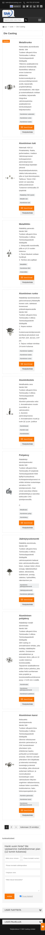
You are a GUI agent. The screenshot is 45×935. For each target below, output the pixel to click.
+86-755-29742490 (32, 2)
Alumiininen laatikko (26, 351)
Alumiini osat (24, 430)
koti (4, 27)
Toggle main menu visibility (40, 19)
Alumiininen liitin (25, 268)
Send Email (26, 127)
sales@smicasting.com (13, 2)
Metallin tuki (23, 199)
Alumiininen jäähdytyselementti (26, 585)
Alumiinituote (24, 426)
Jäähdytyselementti (26, 590)
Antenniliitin (23, 272)
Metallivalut (23, 510)
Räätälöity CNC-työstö (27, 195)
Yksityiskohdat (27, 132)
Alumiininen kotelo (26, 122)
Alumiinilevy (23, 517)
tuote (11, 27)
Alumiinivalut (24, 684)
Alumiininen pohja (25, 513)
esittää (9, 896)
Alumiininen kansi (25, 799)
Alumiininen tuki (25, 202)
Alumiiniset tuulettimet (27, 694)
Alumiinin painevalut (26, 795)
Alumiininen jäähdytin (26, 594)
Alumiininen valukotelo (27, 114)
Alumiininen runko (25, 118)
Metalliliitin (23, 264)
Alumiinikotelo (24, 434)
